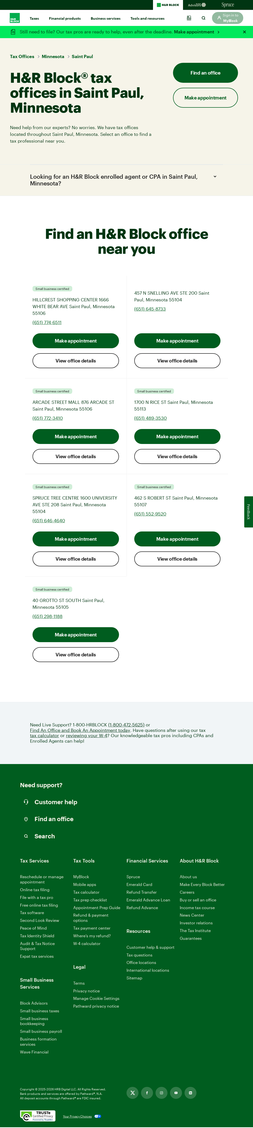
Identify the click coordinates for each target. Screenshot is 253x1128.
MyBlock (81, 877)
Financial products (65, 18)
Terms (79, 983)
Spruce (133, 877)
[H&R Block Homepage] (168, 5)
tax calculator (44, 736)
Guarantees (191, 939)
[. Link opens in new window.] (38, 1117)
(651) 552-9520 (150, 514)
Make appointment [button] (205, 97)
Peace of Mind (33, 928)
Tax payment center (91, 928)
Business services (105, 18)
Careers (187, 893)
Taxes (34, 18)
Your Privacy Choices (77, 1117)
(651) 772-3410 (47, 419)
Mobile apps (84, 885)
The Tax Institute (195, 931)
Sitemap (134, 978)
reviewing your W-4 (86, 736)
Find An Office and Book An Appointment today (80, 731)
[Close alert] (244, 31)
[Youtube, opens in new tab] (176, 1094)
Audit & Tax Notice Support (37, 947)
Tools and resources (147, 18)
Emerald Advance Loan (148, 900)
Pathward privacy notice (96, 1006)
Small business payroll (41, 1032)
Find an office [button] (205, 73)
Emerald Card (139, 885)
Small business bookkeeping (34, 1022)
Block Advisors (34, 1004)
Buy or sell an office (198, 900)
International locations (147, 971)
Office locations (141, 963)
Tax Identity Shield (37, 936)
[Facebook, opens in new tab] (147, 1094)
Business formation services (38, 1042)
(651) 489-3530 (150, 419)
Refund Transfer (141, 892)
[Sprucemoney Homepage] (228, 5)
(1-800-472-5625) (126, 725)
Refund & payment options (90, 918)
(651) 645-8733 (150, 309)
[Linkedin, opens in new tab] (190, 1094)
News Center (192, 915)
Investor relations (196, 923)
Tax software (32, 913)
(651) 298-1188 (47, 617)
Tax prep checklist (90, 900)
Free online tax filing (39, 905)
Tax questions (139, 955)
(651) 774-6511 (47, 323)
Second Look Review (39, 921)
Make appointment (194, 31)
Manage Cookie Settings (96, 999)
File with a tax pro (36, 898)
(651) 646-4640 (48, 521)
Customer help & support (150, 948)
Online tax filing (35, 890)
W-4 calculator (86, 944)
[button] (227, 18)
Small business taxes (39, 1011)
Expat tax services (37, 957)
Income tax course (197, 908)
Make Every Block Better (202, 885)
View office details (76, 361)
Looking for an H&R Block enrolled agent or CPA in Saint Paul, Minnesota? (124, 180)
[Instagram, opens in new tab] (162, 1094)
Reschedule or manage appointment (42, 880)
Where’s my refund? (92, 936)
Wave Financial (34, 1052)
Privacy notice (86, 991)
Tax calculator (86, 892)
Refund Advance (142, 908)
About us (188, 877)
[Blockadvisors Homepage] (198, 5)
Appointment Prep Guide (96, 908)
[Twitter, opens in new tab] (132, 1094)
